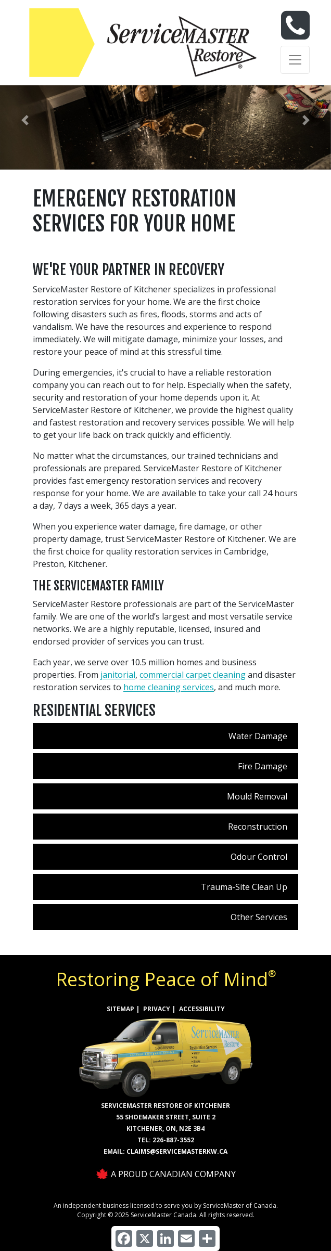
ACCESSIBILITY (202, 1008)
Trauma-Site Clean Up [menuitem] (244, 887)
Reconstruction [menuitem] (257, 826)
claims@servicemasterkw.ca (176, 1151)
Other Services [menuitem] (259, 917)
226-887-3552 (173, 1140)
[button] (24, 120)
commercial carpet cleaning (192, 674)
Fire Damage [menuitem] (262, 766)
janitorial (117, 674)
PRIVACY (156, 1008)
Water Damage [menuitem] (257, 736)
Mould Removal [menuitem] (257, 796)
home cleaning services (168, 687)
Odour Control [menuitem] (259, 856)
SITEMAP (120, 1008)
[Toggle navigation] (295, 60)
